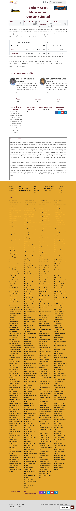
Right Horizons (57, 218)
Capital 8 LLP (12, 429)
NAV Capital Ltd (43, 345)
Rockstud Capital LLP (59, 222)
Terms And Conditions (15, 506)
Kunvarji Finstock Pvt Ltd (45, 226)
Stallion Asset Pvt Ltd (59, 311)
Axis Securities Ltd (13, 379)
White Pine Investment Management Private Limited (59, 451)
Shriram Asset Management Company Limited (59, 271)
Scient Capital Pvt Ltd (59, 250)
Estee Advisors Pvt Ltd (29, 307)
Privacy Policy (20, 504)
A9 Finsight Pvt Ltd (13, 212)
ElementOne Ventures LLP (30, 267)
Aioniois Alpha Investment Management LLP (15, 260)
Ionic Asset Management (30, 461)
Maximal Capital (43, 273)
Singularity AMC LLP (59, 283)
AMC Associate (48, 188)
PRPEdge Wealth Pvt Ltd (45, 463)
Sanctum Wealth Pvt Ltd (59, 242)
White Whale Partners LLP (60, 455)
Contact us (12, 190)
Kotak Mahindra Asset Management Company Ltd (44, 220)
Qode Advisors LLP (43, 473)
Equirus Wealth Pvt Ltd (29, 301)
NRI (35, 192)
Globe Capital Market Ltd (30, 371)
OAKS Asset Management (45, 409)
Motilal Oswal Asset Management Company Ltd (44, 325)
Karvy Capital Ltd (43, 200)
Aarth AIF (11, 214)
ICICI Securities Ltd (28, 417)
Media (60, 188)
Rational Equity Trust (59, 208)
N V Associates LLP (44, 333)
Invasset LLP (27, 439)
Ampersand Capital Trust (15, 307)
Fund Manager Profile (25, 190)
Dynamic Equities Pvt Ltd (30, 248)
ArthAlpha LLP (12, 319)
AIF (35, 188)
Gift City (36, 190)
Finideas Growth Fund (29, 319)
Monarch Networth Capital (45, 305)
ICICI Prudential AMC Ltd (30, 415)
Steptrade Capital (58, 317)
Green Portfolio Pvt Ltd (29, 375)
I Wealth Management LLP (30, 413)
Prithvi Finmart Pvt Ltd (44, 445)
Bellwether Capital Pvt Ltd (15, 403)
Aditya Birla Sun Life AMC (15, 240)
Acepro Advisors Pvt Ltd (15, 234)
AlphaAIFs (11, 277)
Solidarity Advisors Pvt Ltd (60, 297)
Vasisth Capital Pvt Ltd (59, 417)
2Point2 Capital (13, 200)
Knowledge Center (49, 186)
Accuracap (12, 228)
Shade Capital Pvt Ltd (59, 260)
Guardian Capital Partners (30, 389)
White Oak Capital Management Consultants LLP (60, 445)
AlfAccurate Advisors (14, 271)
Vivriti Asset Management (60, 419)
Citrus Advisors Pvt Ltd (14, 455)
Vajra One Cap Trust (59, 391)
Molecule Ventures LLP (44, 303)
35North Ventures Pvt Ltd (15, 202)
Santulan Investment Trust (60, 244)
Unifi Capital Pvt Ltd (58, 381)
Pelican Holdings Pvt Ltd (45, 423)
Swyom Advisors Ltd (59, 327)
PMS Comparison (24, 186)
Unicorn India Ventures (59, 379)
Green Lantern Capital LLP (30, 373)
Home (11, 186)
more (17, 92)
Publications (47, 190)
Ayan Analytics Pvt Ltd (14, 381)
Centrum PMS (12, 449)
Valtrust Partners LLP (59, 403)
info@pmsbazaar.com (31, 493)
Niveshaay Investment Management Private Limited (44, 383)
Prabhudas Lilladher (44, 437)
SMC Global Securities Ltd (60, 291)
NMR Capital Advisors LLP (45, 391)
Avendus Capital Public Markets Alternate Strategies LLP (14, 363)
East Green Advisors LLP (30, 250)
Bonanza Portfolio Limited (15, 413)
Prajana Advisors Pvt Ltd (45, 439)
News (60, 192)
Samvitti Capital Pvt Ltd (59, 240)
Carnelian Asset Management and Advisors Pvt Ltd (13, 441)
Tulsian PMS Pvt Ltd (58, 369)
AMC (35, 186)
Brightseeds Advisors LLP (15, 419)
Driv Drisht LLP (27, 242)
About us (11, 188)
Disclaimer (12, 504)
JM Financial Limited (29, 479)
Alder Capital (12, 269)
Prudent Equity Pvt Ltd (44, 465)
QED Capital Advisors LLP (45, 471)
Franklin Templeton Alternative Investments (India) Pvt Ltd (29, 347)
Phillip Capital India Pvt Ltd (45, 427)
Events (61, 186)
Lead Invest (42, 236)
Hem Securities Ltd (28, 403)
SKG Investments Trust (59, 285)
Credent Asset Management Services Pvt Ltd (30, 222)
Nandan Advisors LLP (44, 339)
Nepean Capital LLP (44, 359)
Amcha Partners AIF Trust (15, 301)
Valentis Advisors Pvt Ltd (60, 397)
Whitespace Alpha (58, 457)
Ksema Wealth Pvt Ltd (44, 224)
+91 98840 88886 (15, 491)
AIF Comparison (23, 188)
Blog (60, 190)
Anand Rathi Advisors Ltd (15, 309)
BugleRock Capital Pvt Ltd (15, 421)
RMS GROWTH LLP (58, 220)
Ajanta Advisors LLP (14, 264)
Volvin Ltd (56, 421)
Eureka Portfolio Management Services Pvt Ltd (30, 311)
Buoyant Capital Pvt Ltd (14, 423)
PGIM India (41, 425)
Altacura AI (12, 283)
